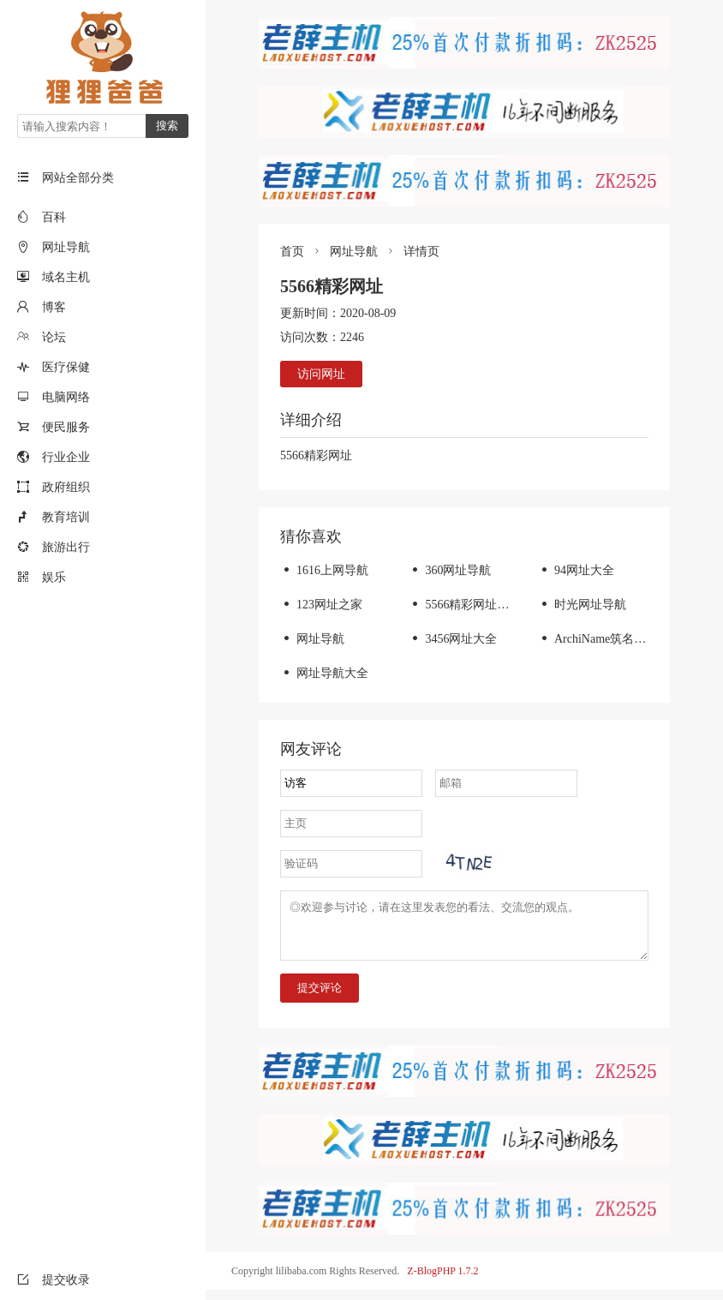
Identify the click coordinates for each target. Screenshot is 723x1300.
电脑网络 (66, 397)
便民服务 (66, 427)
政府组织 (66, 487)
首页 (292, 251)
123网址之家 (321, 604)
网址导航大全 (324, 673)
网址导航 (66, 247)
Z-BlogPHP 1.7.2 (442, 1281)
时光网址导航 (582, 604)
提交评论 (319, 997)
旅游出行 (66, 547)
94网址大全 (576, 570)
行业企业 (66, 457)
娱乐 (54, 577)
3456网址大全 (453, 638)
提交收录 (53, 1279)
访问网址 (321, 374)
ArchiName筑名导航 (598, 638)
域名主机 (66, 277)
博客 (54, 307)
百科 (54, 217)
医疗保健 (66, 367)
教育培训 (66, 517)
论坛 (54, 337)
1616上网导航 (324, 570)
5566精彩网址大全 (465, 604)
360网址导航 (450, 570)
